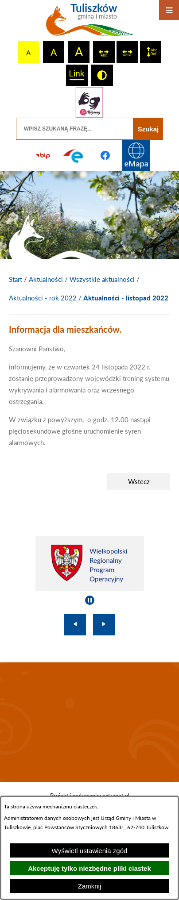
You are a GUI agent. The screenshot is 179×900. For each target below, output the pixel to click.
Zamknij (89, 886)
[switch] (104, 52)
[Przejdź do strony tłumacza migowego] (89, 102)
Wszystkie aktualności (102, 279)
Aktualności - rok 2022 (43, 298)
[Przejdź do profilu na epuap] (74, 155)
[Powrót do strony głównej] (15, 279)
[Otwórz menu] (169, 10)
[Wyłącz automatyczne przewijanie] (89, 600)
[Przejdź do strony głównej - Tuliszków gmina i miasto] (89, 23)
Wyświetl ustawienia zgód (90, 850)
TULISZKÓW (89, 722)
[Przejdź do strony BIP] (42, 155)
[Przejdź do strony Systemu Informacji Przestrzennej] (136, 155)
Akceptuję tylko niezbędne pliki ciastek (89, 868)
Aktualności (46, 279)
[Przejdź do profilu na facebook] (105, 155)
